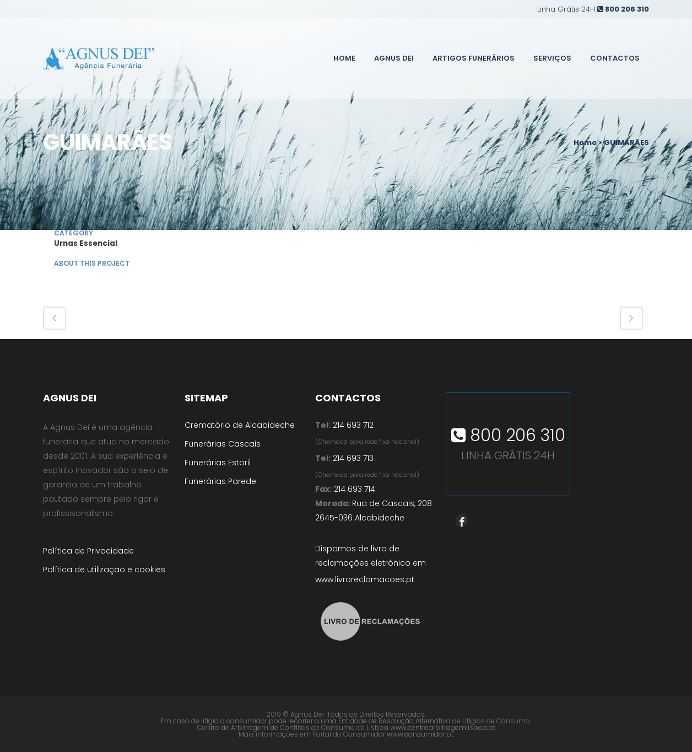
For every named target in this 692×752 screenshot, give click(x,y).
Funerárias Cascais (223, 443)
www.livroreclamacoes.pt (364, 579)
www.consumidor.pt (420, 734)
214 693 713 (352, 458)
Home (585, 142)
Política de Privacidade (88, 550)
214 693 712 (353, 425)
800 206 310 (627, 9)
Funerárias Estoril (218, 462)
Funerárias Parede (220, 481)
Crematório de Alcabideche (240, 425)
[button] (22, 730)
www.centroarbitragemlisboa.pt (442, 727)
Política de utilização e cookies (104, 569)
